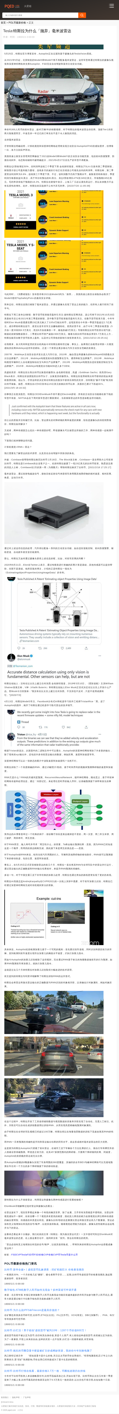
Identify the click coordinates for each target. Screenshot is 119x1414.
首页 (3, 22)
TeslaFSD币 (27, 1254)
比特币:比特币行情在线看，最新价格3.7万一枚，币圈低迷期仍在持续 (45, 1371)
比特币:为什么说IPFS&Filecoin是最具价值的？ (32, 1310)
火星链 (20, 1410)
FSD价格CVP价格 (43, 1254)
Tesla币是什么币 (69, 1254)
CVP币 (56, 1254)
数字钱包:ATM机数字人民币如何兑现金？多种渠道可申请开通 (40, 1290)
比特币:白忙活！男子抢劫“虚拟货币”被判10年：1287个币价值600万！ (45, 1330)
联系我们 (5, 1397)
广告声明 (27, 1397)
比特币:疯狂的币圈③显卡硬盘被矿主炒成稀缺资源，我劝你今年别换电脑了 (48, 1350)
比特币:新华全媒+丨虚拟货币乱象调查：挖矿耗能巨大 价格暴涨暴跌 (44, 1269)
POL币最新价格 (17, 22)
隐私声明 (16, 1397)
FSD (13, 1254)
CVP (18, 1254)
